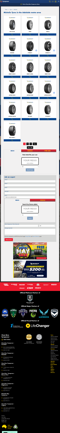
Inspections (53, 353)
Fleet (52, 366)
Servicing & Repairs (55, 355)
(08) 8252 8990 (6, 360)
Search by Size (54, 338)
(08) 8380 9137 (6, 410)
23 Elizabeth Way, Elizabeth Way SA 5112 (8, 398)
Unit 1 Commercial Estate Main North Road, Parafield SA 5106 (9, 348)
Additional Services (54, 359)
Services (53, 349)
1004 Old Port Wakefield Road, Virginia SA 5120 (9, 408)
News (52, 367)
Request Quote (9, 239)
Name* (6, 179)
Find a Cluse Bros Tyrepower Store (30, 4)
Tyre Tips (52, 342)
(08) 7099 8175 (6, 400)
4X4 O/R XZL (12, 31)
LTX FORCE (30, 116)
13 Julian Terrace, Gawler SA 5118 (8, 368)
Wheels (52, 344)
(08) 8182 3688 (6, 350)
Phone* (6, 183)
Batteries (52, 352)
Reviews (53, 372)
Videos (52, 371)
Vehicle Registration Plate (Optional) (12, 224)
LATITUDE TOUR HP (12, 116)
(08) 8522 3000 (6, 370)
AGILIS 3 (48, 31)
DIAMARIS (12, 52)
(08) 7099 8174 (6, 390)
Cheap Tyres (3, 421)
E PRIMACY (30, 52)
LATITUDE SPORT (30, 95)
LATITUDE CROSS (12, 95)
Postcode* (7, 191)
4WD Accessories (54, 350)
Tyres (52, 335)
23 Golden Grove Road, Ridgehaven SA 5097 (7, 388)
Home (5, 9)
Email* (6, 187)
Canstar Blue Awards (5, 418)
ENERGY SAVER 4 (12, 74)
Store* (6, 195)
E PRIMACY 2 (47, 52)
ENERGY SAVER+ (30, 74)
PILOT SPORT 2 (12, 137)
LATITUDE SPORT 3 (47, 95)
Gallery (52, 369)
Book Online (54, 364)
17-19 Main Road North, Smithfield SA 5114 (7, 378)
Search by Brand (54, 339)
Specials (53, 361)
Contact (52, 363)
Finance (3, 415)
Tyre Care (53, 341)
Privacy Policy (28, 236)
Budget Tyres (4, 420)
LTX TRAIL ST (47, 116)
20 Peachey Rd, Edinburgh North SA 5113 (8, 358)
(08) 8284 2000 (6, 380)
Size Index (3, 417)
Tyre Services (53, 356)
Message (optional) (8, 228)
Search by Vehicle (54, 336)
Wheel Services (54, 358)
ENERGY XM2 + (48, 74)
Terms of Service (36, 236)
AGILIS (30, 31)
